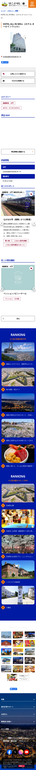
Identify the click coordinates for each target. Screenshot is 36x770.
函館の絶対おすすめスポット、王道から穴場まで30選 (20, 415)
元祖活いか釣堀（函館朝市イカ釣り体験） (20, 531)
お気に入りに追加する (14, 73)
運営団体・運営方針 (10, 741)
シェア (5, 62)
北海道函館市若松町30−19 (12, 57)
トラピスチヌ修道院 (13, 582)
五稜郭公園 (10, 505)
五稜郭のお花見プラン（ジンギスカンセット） (20, 556)
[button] (1, 223)
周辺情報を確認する (22, 151)
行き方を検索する (13, 80)
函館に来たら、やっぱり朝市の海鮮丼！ (20, 466)
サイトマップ (23, 741)
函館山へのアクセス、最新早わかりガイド (20, 364)
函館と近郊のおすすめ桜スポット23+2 (19, 440)
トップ (3, 11)
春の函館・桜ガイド (13, 389)
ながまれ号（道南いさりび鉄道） (17, 219)
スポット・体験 (12, 11)
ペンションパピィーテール (14, 293)
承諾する (21, 766)
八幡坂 (8, 607)
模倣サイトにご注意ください (18, 738)
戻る (11, 318)
